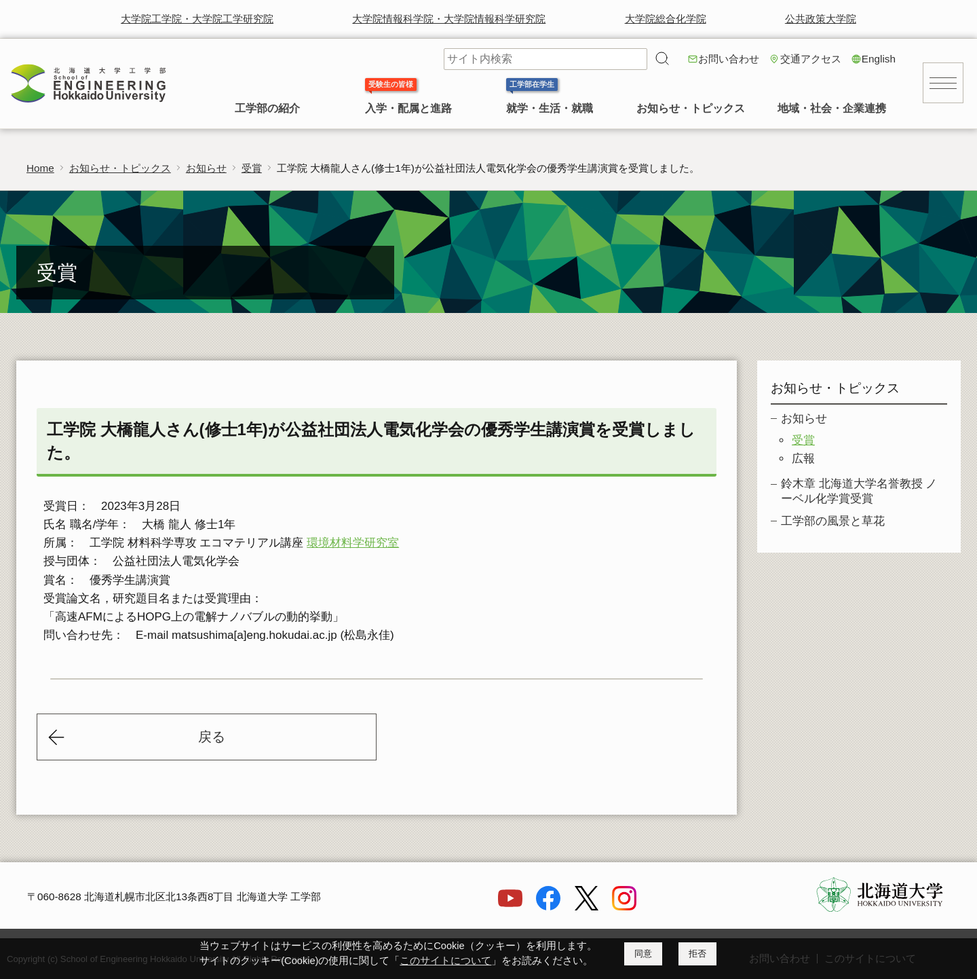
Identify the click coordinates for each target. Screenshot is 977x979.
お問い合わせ (728, 58)
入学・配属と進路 (408, 108)
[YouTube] (510, 906)
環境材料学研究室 (353, 542)
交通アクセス (810, 58)
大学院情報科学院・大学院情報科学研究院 (448, 18)
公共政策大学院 (820, 18)
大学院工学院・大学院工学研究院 (197, 18)
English (879, 58)
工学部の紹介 (267, 108)
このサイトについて (445, 960)
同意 (643, 953)
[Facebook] (548, 906)
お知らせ (206, 168)
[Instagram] (624, 906)
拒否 (697, 953)
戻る (211, 736)
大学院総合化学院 (665, 18)
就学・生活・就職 (549, 108)
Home (40, 168)
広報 (803, 458)
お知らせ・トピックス (690, 108)
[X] (586, 906)
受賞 (252, 168)
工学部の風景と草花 (833, 521)
